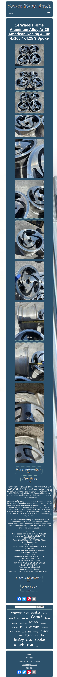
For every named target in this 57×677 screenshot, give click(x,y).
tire (11, 631)
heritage (23, 623)
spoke (40, 639)
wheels (19, 644)
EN (27, 668)
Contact (29, 658)
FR (31, 668)
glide (37, 646)
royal (24, 632)
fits (29, 632)
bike (26, 612)
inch (18, 618)
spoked (12, 618)
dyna (18, 632)
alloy (35, 631)
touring (45, 613)
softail (28, 634)
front (37, 617)
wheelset (45, 628)
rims (23, 627)
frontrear (16, 612)
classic (43, 646)
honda (14, 627)
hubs (47, 618)
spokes (35, 612)
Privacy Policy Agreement (29, 661)
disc (43, 635)
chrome (34, 627)
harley (19, 640)
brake (29, 640)
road (15, 636)
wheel (33, 622)
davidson (43, 623)
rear (30, 644)
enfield (14, 623)
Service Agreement (29, 665)
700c (20, 635)
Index (29, 654)
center (25, 618)
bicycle (36, 636)
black (44, 631)
